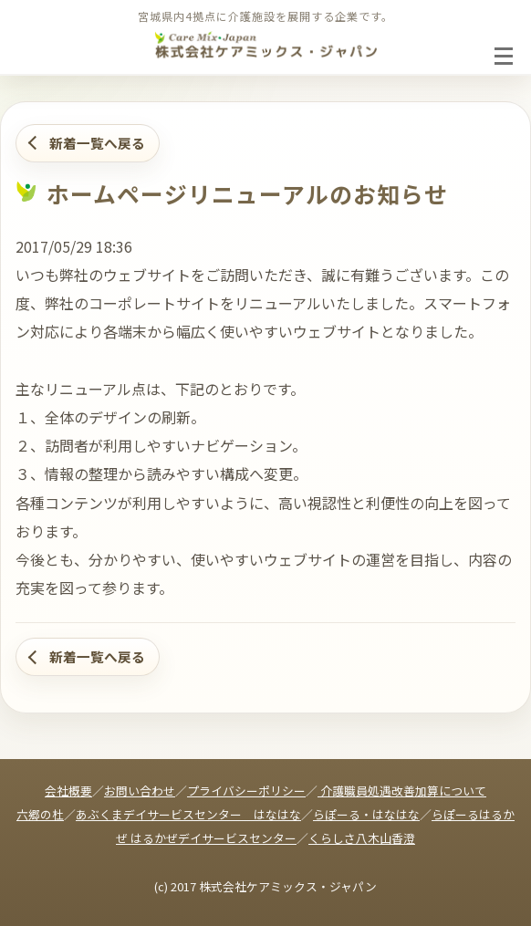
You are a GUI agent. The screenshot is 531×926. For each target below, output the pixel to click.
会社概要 (68, 790)
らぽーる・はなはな (366, 814)
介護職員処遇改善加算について (402, 790)
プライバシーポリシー (246, 790)
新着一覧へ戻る (97, 142)
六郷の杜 (40, 814)
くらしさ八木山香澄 (361, 838)
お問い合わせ (139, 790)
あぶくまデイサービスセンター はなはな (188, 814)
